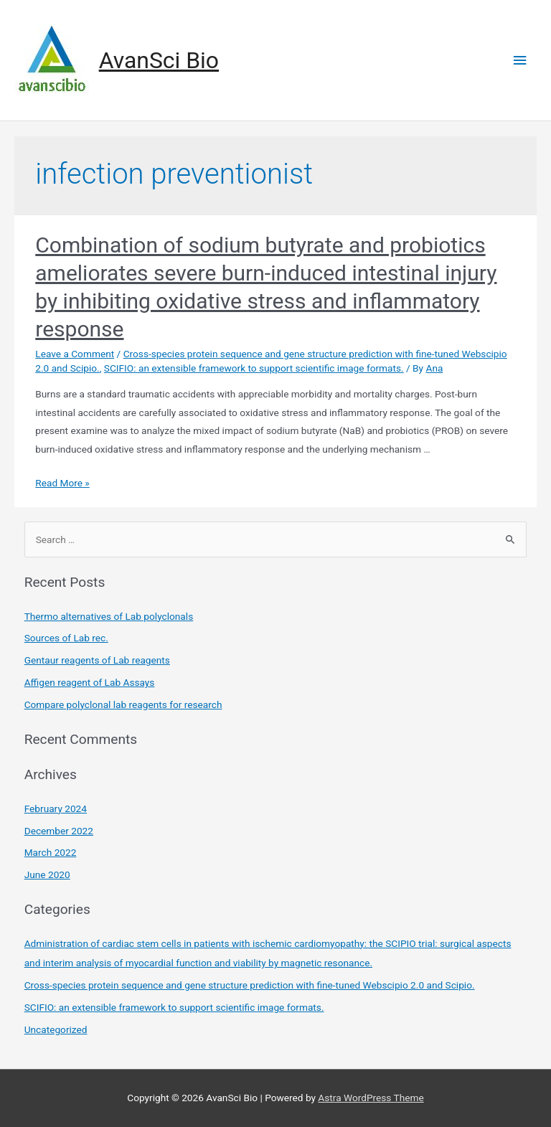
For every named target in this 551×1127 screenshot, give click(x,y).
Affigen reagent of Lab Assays (89, 682)
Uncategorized (56, 1029)
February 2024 (55, 808)
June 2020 (47, 874)
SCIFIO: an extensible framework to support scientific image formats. (254, 368)
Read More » (62, 483)
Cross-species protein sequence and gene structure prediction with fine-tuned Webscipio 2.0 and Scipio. (249, 985)
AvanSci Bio (159, 60)
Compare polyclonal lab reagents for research (123, 704)
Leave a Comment (74, 353)
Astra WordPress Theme (370, 1097)
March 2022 (50, 852)
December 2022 (58, 830)
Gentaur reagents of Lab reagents (97, 660)
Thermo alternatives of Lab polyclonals (109, 616)
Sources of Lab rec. (66, 637)
